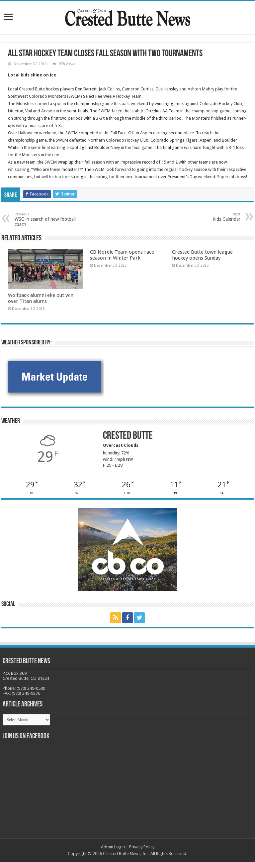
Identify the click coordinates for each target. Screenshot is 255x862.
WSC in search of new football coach (49, 219)
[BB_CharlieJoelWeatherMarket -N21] (54, 376)
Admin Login (113, 846)
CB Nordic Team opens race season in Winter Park (122, 255)
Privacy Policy (141, 846)
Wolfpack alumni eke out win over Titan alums (40, 298)
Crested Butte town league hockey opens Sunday (202, 255)
